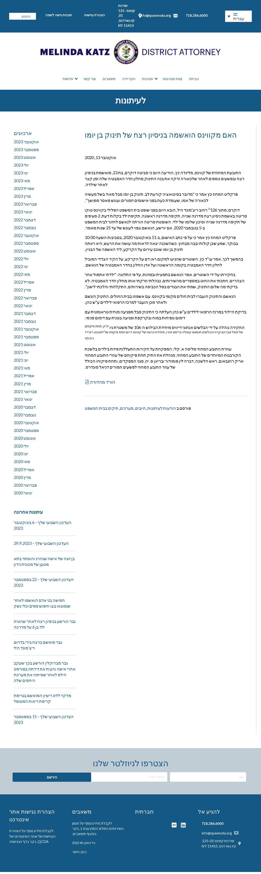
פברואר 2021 (25, 393)
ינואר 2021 (23, 401)
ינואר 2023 (23, 213)
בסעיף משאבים (84, 835)
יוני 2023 (21, 174)
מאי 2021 (22, 369)
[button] (100, 383)
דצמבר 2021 (25, 315)
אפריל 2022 (24, 284)
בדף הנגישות (19, 843)
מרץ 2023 (22, 198)
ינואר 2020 (23, 494)
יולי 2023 (21, 167)
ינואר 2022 (23, 307)
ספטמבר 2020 (26, 432)
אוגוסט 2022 (25, 252)
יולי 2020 (21, 448)
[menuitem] (238, 16)
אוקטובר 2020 (26, 424)
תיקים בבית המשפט (101, 410)
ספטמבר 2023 (26, 151)
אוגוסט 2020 (25, 440)
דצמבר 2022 (25, 221)
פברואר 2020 (25, 487)
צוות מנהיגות (172, 80)
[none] (238, 16)
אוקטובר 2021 (26, 331)
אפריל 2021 (24, 377)
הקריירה (128, 80)
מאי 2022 (22, 276)
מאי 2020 (22, 463)
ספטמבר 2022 (26, 245)
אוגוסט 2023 (25, 159)
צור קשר (89, 80)
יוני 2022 (21, 268)
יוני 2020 (21, 455)
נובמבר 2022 (25, 229)
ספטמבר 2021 (26, 338)
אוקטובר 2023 (26, 143)
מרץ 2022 (22, 291)
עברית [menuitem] (238, 18)
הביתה (194, 80)
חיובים (140, 410)
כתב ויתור (79, 854)
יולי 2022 (21, 260)
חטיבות (147, 80)
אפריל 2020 (24, 471)
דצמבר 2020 (25, 409)
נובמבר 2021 (25, 323)
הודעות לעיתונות (161, 410)
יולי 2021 (21, 354)
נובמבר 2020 (25, 416)
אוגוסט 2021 (25, 346)
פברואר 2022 (25, 299)
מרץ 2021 (22, 385)
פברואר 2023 (25, 206)
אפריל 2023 (24, 190)
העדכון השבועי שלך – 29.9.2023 (41, 545)
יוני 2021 (21, 362)
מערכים (126, 410)
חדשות (68, 80)
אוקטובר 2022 (26, 237)
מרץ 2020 (22, 479)
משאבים (109, 80)
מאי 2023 (22, 182)
